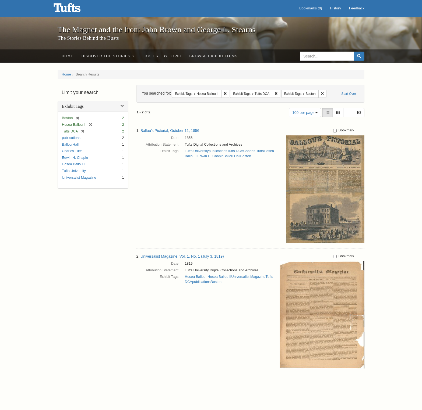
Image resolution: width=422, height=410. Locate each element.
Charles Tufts (72, 151)
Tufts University (74, 171)
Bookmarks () (310, 8)
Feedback (356, 8)
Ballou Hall (70, 144)
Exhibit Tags (73, 106)
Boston (245, 156)
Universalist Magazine (79, 177)
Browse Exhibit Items (213, 56)
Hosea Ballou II (219, 277)
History (335, 8)
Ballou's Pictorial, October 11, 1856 (169, 130)
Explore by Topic (161, 56)
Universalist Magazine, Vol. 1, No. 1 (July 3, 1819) (182, 256)
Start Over (348, 94)
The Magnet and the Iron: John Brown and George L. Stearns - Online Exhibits (74, 9)
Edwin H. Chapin (75, 158)
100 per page (305, 112)
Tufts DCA (235, 151)
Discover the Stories (108, 56)
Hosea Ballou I (73, 164)
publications (71, 138)
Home (67, 56)
